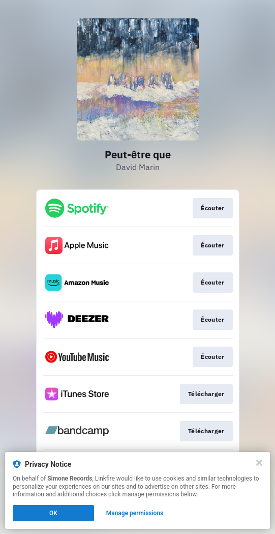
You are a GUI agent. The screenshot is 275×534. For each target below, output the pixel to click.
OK (53, 513)
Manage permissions (135, 513)
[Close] (259, 463)
